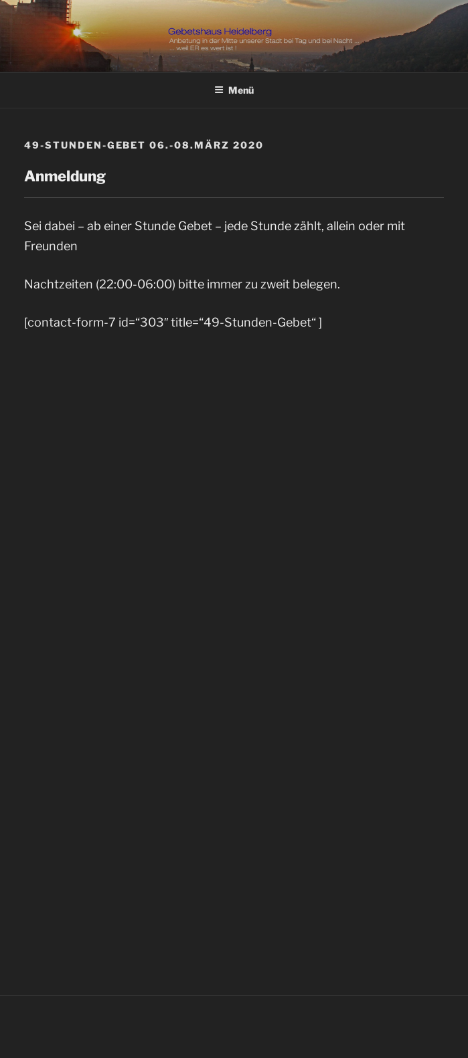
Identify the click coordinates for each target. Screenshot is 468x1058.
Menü (234, 90)
